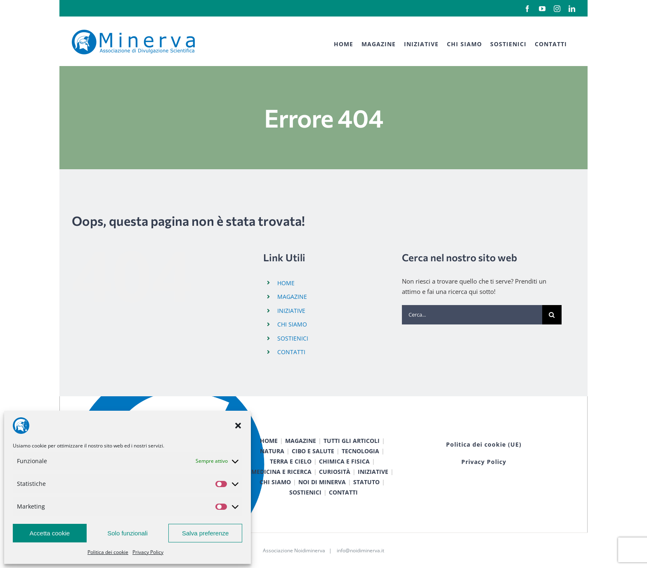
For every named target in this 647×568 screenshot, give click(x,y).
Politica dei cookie (107, 552)
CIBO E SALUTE (313, 451)
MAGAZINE (292, 297)
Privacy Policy (147, 552)
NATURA (272, 451)
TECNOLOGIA (360, 451)
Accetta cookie (50, 533)
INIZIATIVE (291, 311)
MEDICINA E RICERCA (281, 472)
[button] (238, 425)
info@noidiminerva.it (360, 550)
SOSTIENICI (292, 338)
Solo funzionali (127, 533)
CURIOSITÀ (334, 472)
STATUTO (366, 482)
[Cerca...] (472, 314)
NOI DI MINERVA (322, 482)
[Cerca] (552, 314)
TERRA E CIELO (291, 461)
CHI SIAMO (292, 324)
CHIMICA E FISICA (344, 461)
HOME (286, 283)
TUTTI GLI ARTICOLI (352, 441)
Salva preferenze (205, 533)
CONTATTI (291, 352)
